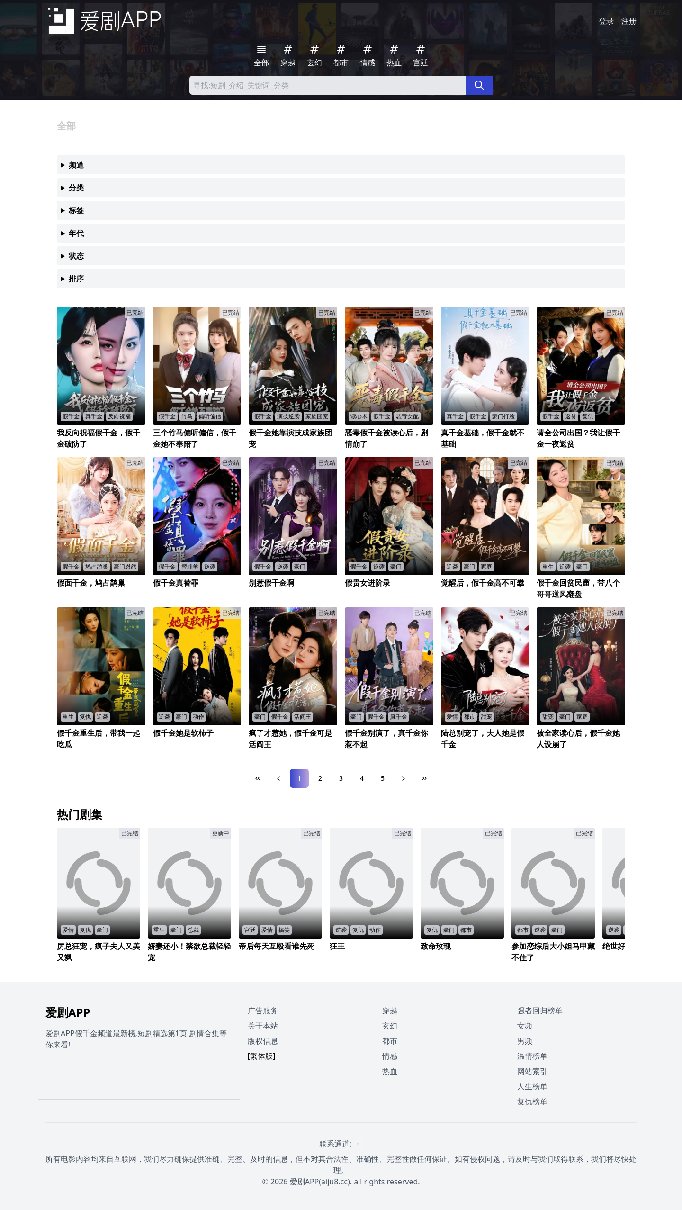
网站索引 (532, 1071)
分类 (76, 187)
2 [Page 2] (320, 778)
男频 (524, 1041)
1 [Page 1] (299, 778)
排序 (76, 278)
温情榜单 (532, 1056)
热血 (389, 1071)
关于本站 (263, 1025)
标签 (76, 210)
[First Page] (257, 778)
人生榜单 (532, 1086)
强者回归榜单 (540, 1010)
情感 (389, 1056)
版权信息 (263, 1041)
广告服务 (263, 1010)
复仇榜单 (532, 1101)
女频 (524, 1025)
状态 (76, 256)
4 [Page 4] (362, 778)
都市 (389, 1041)
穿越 (389, 1010)
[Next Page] (403, 778)
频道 (76, 165)
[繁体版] (262, 1056)
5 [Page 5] (383, 778)
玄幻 (389, 1025)
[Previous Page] (278, 778)
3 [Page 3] (341, 778)
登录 (606, 21)
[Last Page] (424, 778)
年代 (76, 233)
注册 (629, 21)
